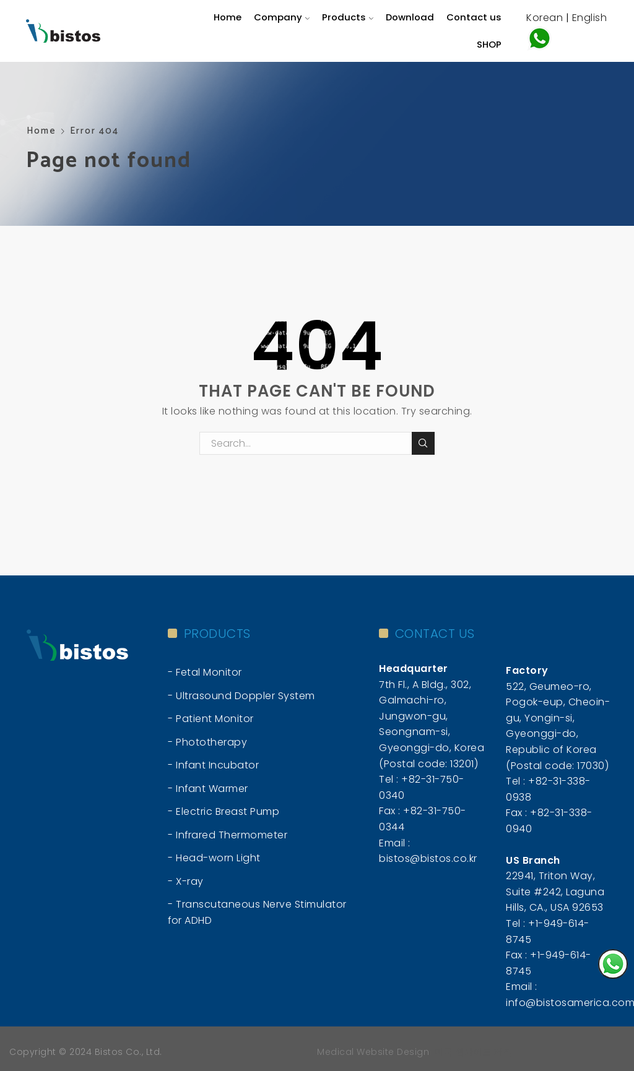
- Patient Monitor (211, 719)
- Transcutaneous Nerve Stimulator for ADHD (257, 912)
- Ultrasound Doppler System (241, 696)
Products (347, 17)
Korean (544, 18)
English (589, 18)
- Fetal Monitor (205, 672)
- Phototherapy (207, 742)
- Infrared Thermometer (227, 835)
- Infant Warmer (208, 788)
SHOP (489, 44)
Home (227, 17)
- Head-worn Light (214, 858)
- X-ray (186, 881)
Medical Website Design (373, 1052)
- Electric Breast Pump (223, 811)
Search (423, 443)
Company (282, 17)
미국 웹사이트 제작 (473, 1052)
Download (410, 17)
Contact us (474, 17)
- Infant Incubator (213, 765)
